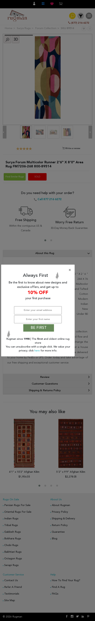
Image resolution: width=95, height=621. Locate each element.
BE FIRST (39, 328)
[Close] (38, 270)
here (37, 350)
